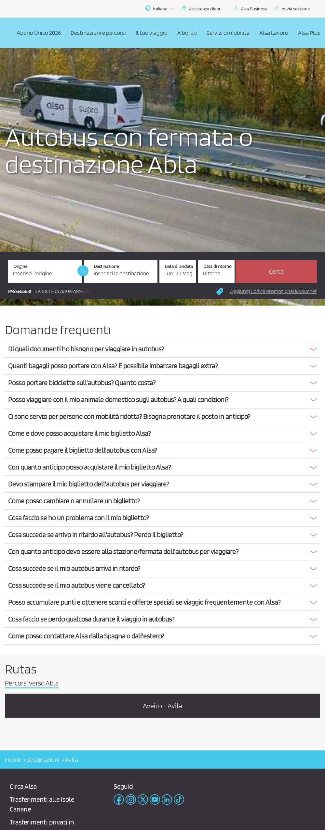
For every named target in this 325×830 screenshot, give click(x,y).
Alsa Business (254, 9)
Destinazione (106, 266)
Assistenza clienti (205, 9)
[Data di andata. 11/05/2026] (177, 271)
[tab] (162, 349)
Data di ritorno (217, 266)
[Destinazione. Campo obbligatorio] (121, 271)
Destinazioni (43, 759)
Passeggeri (19, 291)
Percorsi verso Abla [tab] (32, 683)
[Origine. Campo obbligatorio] (45, 271)
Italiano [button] (159, 9)
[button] (51, 291)
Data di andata (179, 266)
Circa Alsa (23, 786)
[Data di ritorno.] (216, 271)
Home (13, 759)
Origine (20, 266)
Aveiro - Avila (162, 705)
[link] (82, 270)
